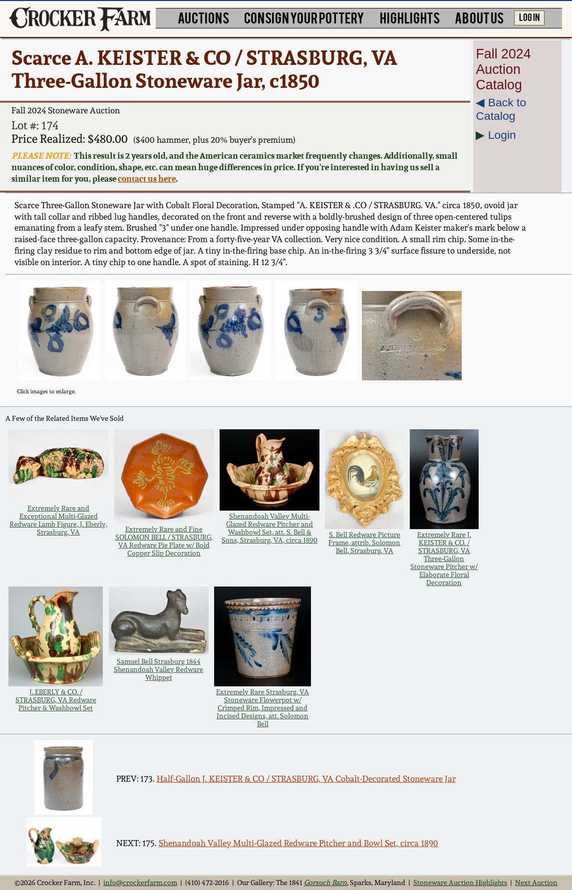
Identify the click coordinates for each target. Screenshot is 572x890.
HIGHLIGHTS (410, 16)
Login (502, 134)
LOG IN (529, 16)
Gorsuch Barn (325, 883)
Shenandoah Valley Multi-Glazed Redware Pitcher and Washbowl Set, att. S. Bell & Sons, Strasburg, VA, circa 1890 (269, 528)
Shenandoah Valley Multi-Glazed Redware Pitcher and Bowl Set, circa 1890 (298, 843)
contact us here (147, 178)
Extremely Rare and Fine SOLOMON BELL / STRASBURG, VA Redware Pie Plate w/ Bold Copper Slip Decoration (164, 541)
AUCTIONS (203, 16)
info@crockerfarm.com (140, 883)
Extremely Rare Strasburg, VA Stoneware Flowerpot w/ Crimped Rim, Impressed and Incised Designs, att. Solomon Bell (262, 708)
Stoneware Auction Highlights (460, 883)
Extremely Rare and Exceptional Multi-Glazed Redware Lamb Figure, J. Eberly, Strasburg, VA (58, 520)
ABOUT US (479, 16)
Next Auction (536, 883)
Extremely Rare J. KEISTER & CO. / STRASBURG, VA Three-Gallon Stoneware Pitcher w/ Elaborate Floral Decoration (444, 559)
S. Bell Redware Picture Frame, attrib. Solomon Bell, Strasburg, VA (364, 543)
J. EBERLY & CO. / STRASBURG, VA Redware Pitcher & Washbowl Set (55, 700)
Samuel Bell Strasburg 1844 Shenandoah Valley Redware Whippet (158, 669)
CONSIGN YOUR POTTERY (304, 16)
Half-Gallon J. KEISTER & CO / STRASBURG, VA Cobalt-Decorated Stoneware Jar (306, 779)
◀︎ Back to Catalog (501, 109)
